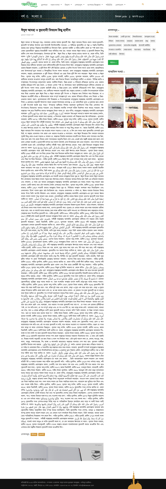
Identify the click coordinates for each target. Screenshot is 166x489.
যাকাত (153, 41)
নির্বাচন (111, 41)
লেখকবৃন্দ (78, 5)
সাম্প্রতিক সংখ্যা (116, 71)
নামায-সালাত (120, 41)
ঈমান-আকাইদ (113, 37)
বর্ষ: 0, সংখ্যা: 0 (31, 16)
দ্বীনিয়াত (34, 434)
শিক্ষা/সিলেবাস (137, 37)
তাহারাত (129, 41)
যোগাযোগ (119, 5)
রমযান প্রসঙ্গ (139, 41)
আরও (113, 62)
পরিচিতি (109, 5)
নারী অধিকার (113, 54)
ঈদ (154, 50)
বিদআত (121, 54)
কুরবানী (41, 434)
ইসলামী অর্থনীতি (144, 45)
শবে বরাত (137, 50)
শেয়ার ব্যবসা (128, 50)
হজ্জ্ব (147, 41)
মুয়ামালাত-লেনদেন (115, 45)
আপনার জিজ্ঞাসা (93, 5)
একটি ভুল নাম (125, 37)
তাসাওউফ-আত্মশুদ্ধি (130, 45)
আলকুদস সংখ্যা (150, 37)
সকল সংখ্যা (55, 5)
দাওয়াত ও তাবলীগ (115, 50)
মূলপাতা (44, 5)
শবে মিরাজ (146, 50)
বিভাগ (67, 5)
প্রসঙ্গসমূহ (113, 30)
